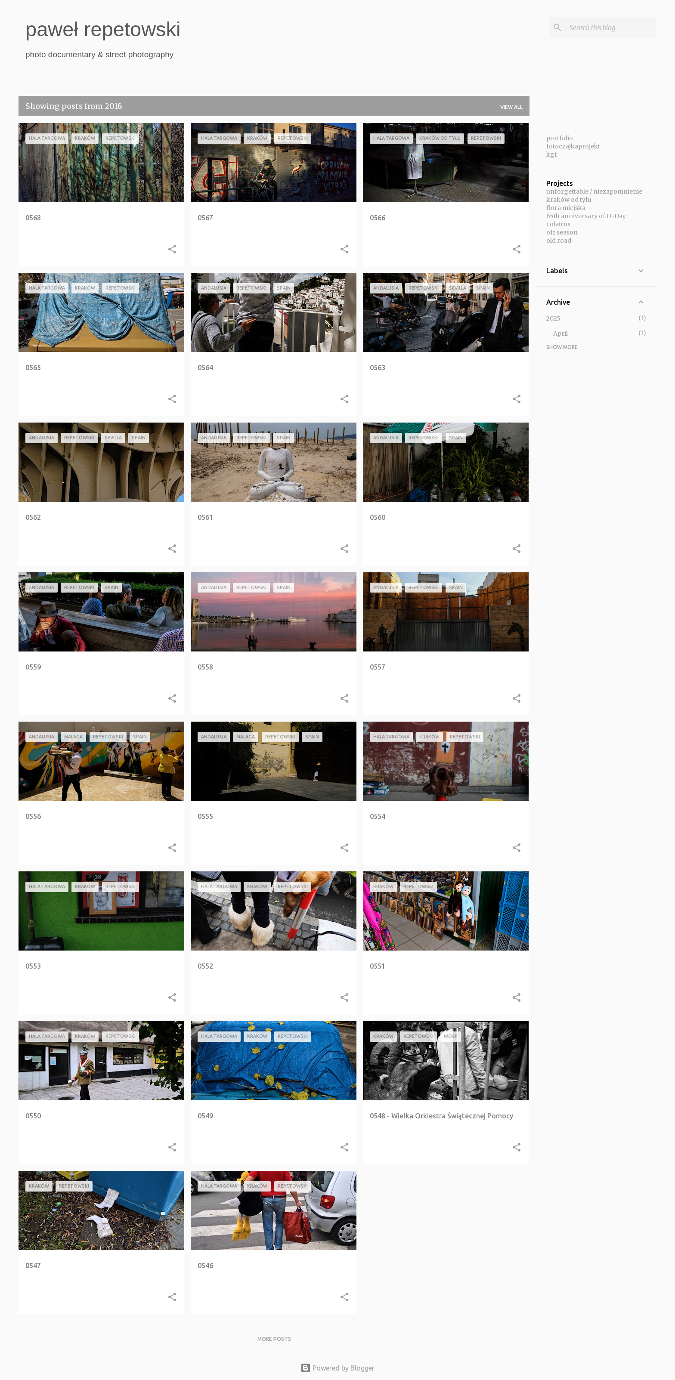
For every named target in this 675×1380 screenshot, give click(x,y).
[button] (172, 250)
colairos (558, 224)
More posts (274, 1339)
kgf (551, 154)
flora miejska (565, 208)
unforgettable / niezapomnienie (594, 191)
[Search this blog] (611, 27)
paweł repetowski (103, 29)
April (560, 333)
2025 (553, 318)
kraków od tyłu (568, 200)
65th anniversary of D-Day (586, 216)
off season (562, 232)
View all (511, 107)
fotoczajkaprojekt (573, 146)
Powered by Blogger (337, 1368)
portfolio (559, 138)
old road (558, 240)
